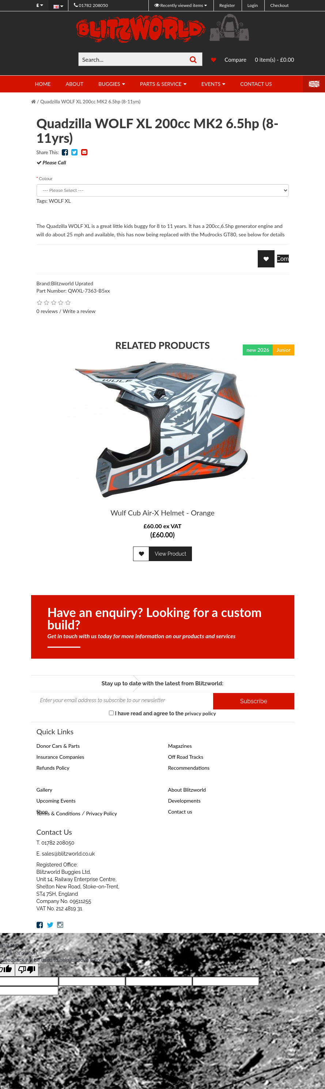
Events (210, 84)
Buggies (109, 84)
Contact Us (256, 84)
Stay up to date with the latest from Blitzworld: (162, 683)
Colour (46, 178)
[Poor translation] (26, 970)
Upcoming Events (56, 800)
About (74, 84)
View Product (170, 554)
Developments (184, 800)
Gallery (44, 790)
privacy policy (200, 713)
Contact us (180, 811)
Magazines (180, 746)
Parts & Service (161, 84)
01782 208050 (91, 5)
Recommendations (189, 768)
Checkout (279, 5)
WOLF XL (60, 201)
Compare (235, 59)
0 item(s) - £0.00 (274, 59)
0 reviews (47, 311)
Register (227, 5)
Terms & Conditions (58, 813)
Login (252, 5)
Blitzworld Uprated (72, 283)
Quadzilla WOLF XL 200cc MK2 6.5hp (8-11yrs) (90, 101)
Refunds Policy (53, 768)
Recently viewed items (179, 5)
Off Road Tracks (186, 757)
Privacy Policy (101, 813)
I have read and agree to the (162, 713)
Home (43, 84)
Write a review (79, 311)
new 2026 (257, 350)
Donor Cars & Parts (58, 746)
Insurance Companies (60, 757)
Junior (283, 350)
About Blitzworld (187, 790)
